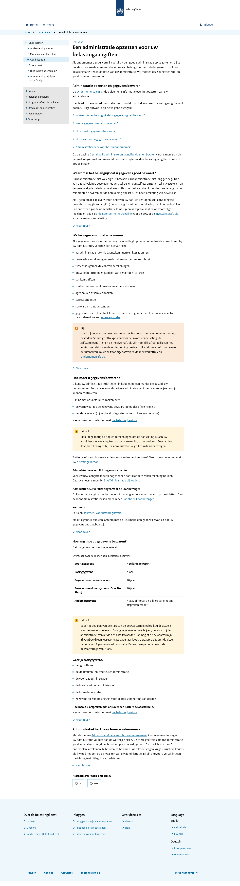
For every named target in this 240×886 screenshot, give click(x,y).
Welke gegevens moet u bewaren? (97, 123)
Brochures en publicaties (41, 107)
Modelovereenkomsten (43, 54)
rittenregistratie (110, 317)
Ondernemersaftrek (92, 356)
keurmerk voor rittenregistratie (102, 513)
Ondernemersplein (88, 91)
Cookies (48, 878)
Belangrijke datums (38, 96)
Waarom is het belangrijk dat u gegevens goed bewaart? (110, 115)
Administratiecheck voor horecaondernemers (103, 147)
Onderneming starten (42, 48)
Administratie (37, 59)
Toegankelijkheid (90, 878)
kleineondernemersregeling (115, 214)
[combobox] (168, 25)
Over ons (31, 833)
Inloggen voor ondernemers (91, 839)
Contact (31, 826)
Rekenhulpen (35, 113)
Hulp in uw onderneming (43, 70)
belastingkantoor (87, 462)
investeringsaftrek (167, 214)
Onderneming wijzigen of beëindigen (42, 78)
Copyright (67, 878)
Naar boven (83, 226)
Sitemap (129, 826)
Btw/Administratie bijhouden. (122, 480)
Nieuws (32, 91)
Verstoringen (35, 119)
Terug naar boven (185, 878)
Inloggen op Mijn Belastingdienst (94, 826)
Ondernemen (44, 32)
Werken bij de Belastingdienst (43, 839)
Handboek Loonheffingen (138, 499)
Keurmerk (37, 65)
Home (26, 32)
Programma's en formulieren (43, 102)
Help (127, 833)
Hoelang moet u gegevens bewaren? (98, 139)
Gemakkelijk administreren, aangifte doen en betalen (122, 154)
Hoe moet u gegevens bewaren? (95, 131)
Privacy (32, 878)
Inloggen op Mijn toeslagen (91, 833)
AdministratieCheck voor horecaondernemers (119, 740)
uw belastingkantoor (124, 420)
